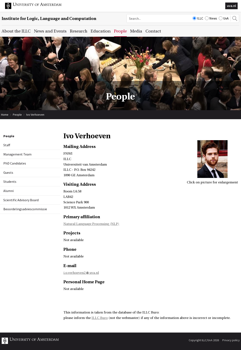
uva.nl (231, 6)
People (17, 114)
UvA (224, 18)
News (211, 18)
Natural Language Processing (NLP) (91, 224)
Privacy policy (231, 340)
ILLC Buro (100, 318)
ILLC (198, 18)
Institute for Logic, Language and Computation (49, 18)
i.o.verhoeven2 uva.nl (81, 273)
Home (4, 114)
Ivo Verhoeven (35, 114)
